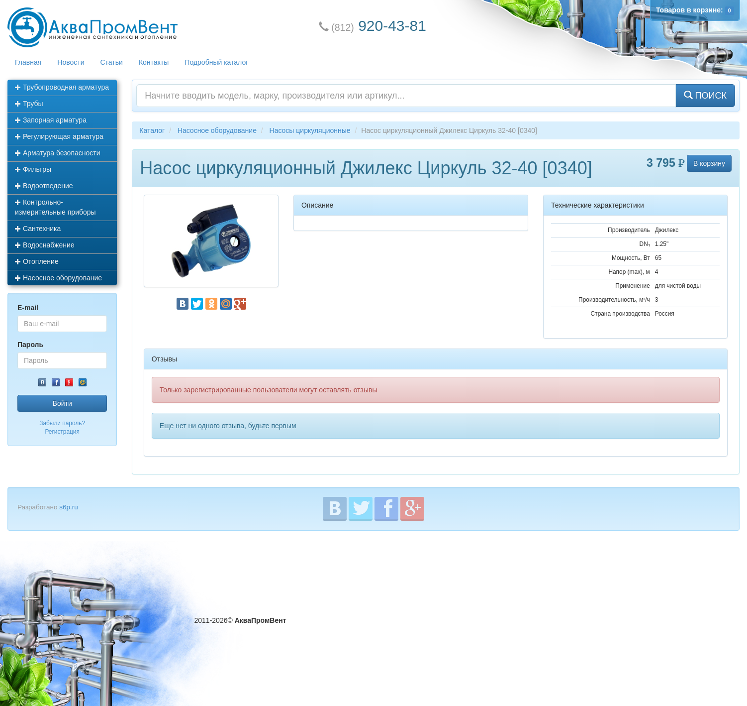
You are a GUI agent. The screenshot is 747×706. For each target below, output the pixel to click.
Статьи (111, 62)
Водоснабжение (45, 245)
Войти (62, 403)
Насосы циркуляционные (310, 130)
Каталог (152, 130)
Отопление (37, 261)
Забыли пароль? (62, 423)
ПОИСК (705, 95)
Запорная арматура (51, 120)
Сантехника (38, 229)
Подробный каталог (216, 62)
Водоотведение (44, 186)
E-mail (27, 308)
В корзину (709, 163)
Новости (70, 62)
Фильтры (33, 169)
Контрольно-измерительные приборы (55, 207)
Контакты (154, 62)
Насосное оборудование (58, 278)
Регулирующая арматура (59, 136)
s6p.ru (68, 507)
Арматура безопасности (57, 153)
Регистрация (62, 431)
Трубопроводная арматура (62, 87)
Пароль (30, 345)
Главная (28, 62)
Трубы (29, 104)
